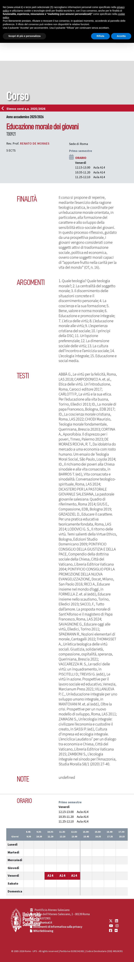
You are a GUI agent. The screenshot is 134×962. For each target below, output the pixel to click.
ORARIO (80, 158)
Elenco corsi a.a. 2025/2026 (24, 108)
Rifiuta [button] (100, 36)
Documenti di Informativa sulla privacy (57, 927)
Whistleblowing (43, 931)
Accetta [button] (121, 36)
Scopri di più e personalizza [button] (24, 36)
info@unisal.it (43, 923)
